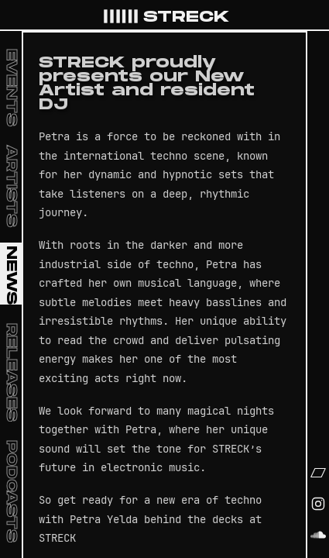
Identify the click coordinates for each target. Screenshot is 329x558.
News (11, 275)
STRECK (165, 17)
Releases (11, 372)
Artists (11, 186)
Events (11, 87)
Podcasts (11, 491)
